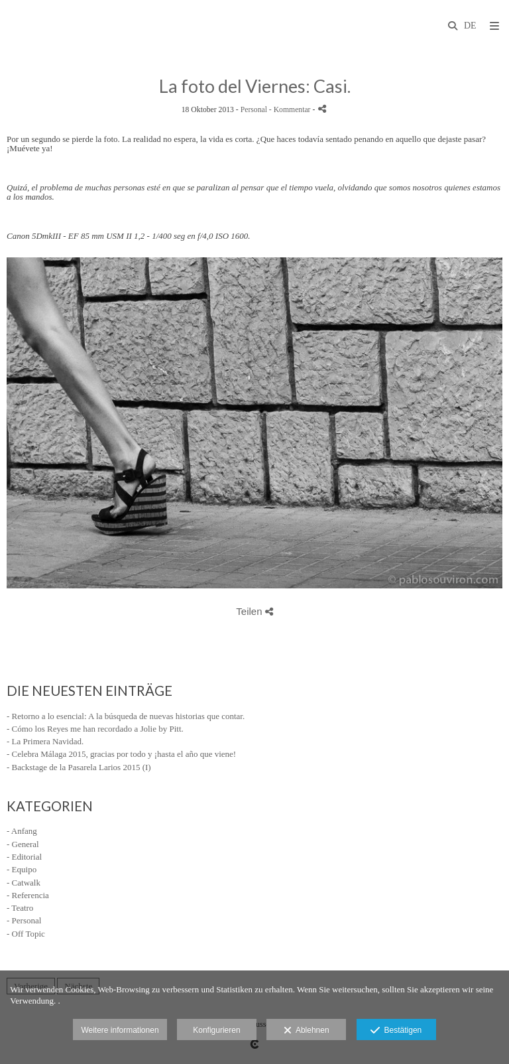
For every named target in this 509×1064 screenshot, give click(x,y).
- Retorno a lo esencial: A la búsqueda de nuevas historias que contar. (126, 716)
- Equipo (21, 869)
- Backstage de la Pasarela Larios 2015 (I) (79, 767)
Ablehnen (306, 1031)
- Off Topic (26, 934)
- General (23, 844)
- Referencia (28, 895)
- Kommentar (291, 109)
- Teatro (20, 908)
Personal (254, 109)
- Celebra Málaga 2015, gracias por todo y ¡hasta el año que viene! (121, 754)
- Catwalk (23, 883)
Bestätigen (396, 1031)
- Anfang (22, 831)
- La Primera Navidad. (45, 741)
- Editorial (24, 857)
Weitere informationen (119, 1030)
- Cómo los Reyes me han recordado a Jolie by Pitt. (95, 729)
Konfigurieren (216, 1030)
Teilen (254, 611)
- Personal (24, 920)
